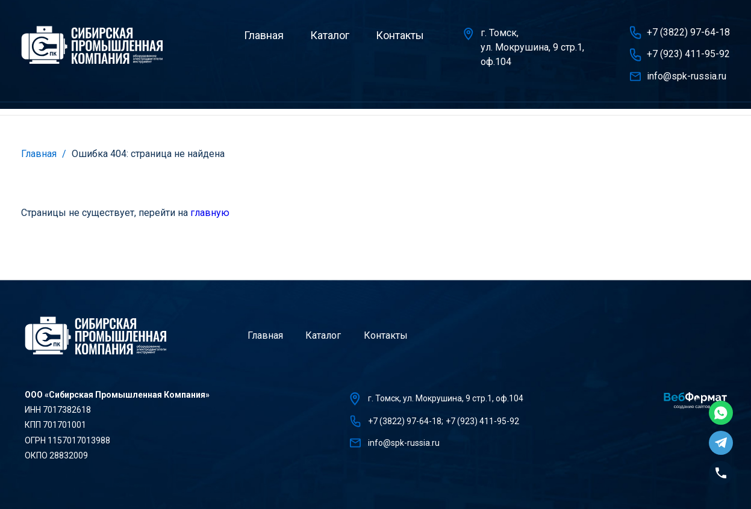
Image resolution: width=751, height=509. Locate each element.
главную (209, 212)
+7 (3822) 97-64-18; (405, 421)
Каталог (329, 35)
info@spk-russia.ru (686, 76)
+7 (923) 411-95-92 (688, 54)
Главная (264, 35)
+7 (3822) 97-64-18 (688, 32)
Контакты (400, 35)
